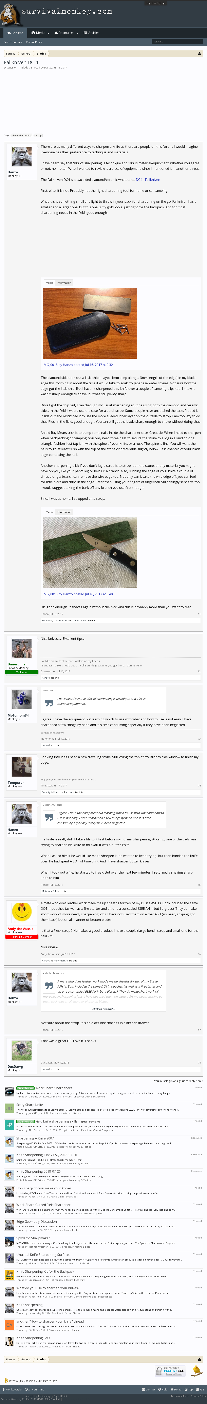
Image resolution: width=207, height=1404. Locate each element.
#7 (199, 1030)
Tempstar (47, 620)
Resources (66, 33)
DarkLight (47, 792)
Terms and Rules (180, 1396)
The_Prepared (36, 1130)
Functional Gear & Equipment (89, 1096)
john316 (33, 1113)
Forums (17, 33)
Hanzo (48, 67)
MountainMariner (38, 1246)
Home (176, 1389)
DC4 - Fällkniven (148, 179)
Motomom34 (61, 620)
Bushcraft (84, 1263)
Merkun (69, 792)
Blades (25, 67)
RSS (200, 1389)
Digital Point (60, 1396)
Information (64, 283)
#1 (199, 614)
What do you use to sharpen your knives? (47, 1288)
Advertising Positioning (37, 1396)
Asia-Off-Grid (35, 1146)
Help (162, 1389)
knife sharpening (21, 135)
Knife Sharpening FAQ (33, 1338)
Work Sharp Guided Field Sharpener (43, 1205)
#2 (199, 671)
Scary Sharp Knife (29, 1105)
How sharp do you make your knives (44, 1188)
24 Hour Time (34, 1389)
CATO (32, 1329)
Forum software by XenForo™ (30, 1399)
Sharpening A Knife (31, 1138)
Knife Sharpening (29, 1171)
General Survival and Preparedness (93, 1296)
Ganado (33, 1096)
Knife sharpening (29, 1305)
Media (50, 283)
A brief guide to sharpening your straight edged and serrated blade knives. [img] (59, 1176)
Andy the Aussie (50, 954)
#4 (199, 785)
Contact (148, 1389)
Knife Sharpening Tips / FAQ (37, 1155)
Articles (93, 33)
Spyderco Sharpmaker (33, 1238)
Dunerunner (79, 620)
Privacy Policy (198, 1396)
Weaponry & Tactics (80, 1146)
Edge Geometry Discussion (36, 1221)
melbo (32, 1346)
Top (189, 1389)
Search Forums (13, 42)
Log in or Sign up (156, 2)
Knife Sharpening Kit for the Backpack (45, 1271)
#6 (199, 954)
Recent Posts (34, 42)
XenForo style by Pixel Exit (77, 1399)
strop (38, 135)
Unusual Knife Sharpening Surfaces (43, 1254)
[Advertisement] (103, 100)
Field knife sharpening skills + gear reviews (58, 1121)
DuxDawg (15, 1067)
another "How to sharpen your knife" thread (50, 1321)
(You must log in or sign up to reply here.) (178, 1081)
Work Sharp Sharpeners (44, 1088)
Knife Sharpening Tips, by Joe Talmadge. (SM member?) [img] (49, 1159)
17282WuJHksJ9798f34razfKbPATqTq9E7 (32, 1381)
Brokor (32, 1279)
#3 (199, 738)
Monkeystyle (12, 1389)
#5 (199, 884)
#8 (199, 1062)
